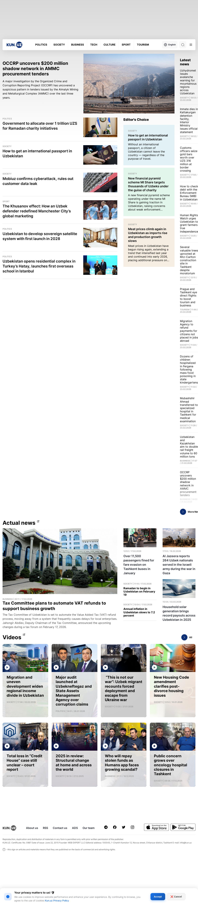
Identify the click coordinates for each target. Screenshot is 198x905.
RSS (45, 828)
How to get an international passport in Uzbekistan (37, 153)
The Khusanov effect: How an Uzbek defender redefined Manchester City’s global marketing (37, 211)
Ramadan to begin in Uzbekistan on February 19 (139, 591)
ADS (75, 828)
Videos (12, 637)
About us (32, 828)
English (170, 44)
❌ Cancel (176, 896)
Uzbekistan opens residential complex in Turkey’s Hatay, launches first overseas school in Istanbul (39, 266)
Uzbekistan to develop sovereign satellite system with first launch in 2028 (40, 236)
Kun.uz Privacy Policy (57, 900)
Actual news (19, 523)
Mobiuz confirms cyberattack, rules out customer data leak (38, 181)
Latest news (185, 62)
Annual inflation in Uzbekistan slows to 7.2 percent (139, 612)
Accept (158, 896)
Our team (88, 828)
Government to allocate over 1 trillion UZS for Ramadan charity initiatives (40, 126)
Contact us (60, 828)
